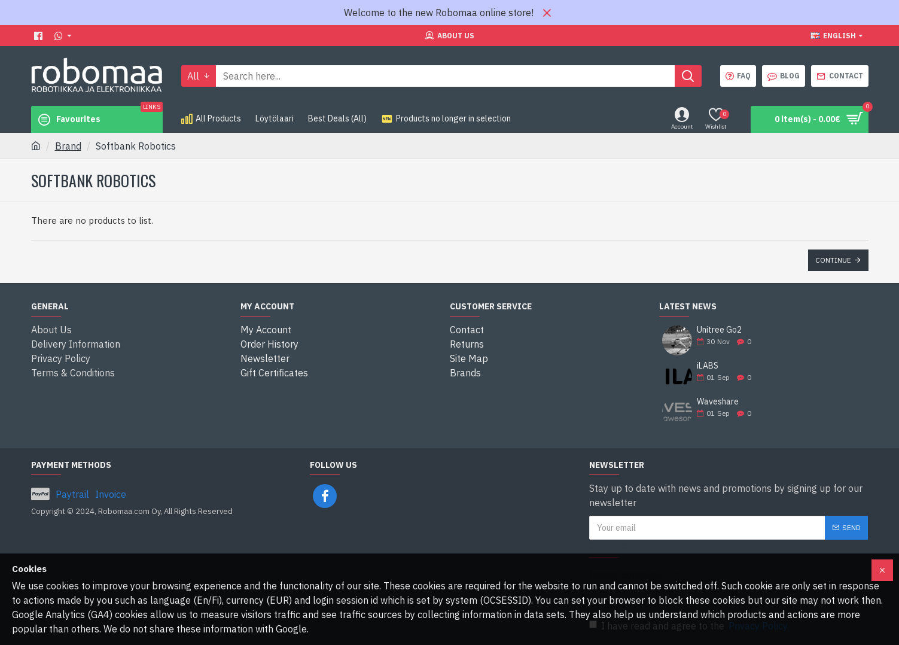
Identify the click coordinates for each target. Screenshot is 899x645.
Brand (68, 146)
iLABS (707, 365)
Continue (833, 259)
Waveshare (718, 401)
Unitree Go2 (719, 329)
